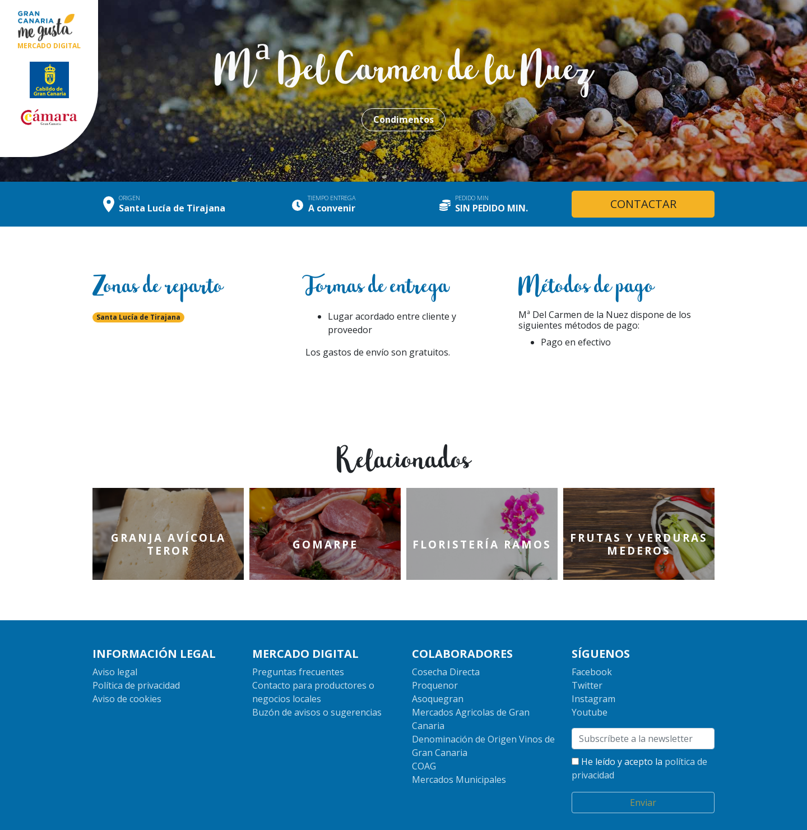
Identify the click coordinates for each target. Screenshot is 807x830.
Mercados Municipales (459, 743)
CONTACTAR (643, 203)
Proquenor (435, 649)
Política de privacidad (136, 649)
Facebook (592, 636)
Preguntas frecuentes (298, 636)
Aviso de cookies (126, 663)
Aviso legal (114, 636)
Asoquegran (437, 663)
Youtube (589, 676)
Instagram (593, 663)
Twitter (587, 649)
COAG (424, 730)
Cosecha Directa (446, 636)
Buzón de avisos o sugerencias (317, 676)
